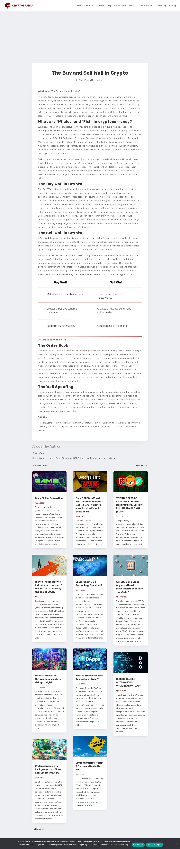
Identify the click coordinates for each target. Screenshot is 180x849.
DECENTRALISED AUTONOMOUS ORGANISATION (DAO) (128, 682)
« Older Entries (38, 829)
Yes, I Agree (138, 845)
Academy (162, 6)
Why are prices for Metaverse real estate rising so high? (48, 679)
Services (133, 6)
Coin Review (120, 6)
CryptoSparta (85, 80)
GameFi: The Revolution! (49, 498)
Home (78, 6)
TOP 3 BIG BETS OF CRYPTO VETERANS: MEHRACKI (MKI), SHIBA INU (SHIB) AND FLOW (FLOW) (129, 505)
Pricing (172, 6)
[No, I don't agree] (176, 843)
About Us (88, 6)
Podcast (100, 6)
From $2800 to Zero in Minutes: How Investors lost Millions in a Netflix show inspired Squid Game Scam (89, 505)
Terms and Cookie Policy (118, 845)
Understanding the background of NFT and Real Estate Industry (48, 769)
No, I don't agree (155, 845)
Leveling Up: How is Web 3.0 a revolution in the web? (89, 766)
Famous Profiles (147, 6)
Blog (109, 6)
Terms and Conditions (69, 842)
